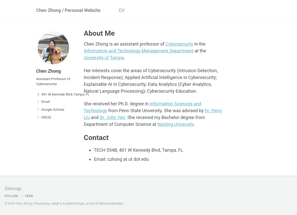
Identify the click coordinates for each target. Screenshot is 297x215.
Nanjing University (175, 124)
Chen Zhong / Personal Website (68, 10)
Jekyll (55, 203)
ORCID (43, 117)
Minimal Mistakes (111, 203)
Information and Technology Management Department (138, 50)
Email (43, 102)
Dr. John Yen (112, 117)
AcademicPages (73, 203)
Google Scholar (50, 109)
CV (122, 10)
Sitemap (13, 188)
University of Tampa (104, 57)
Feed (26, 196)
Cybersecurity (179, 44)
